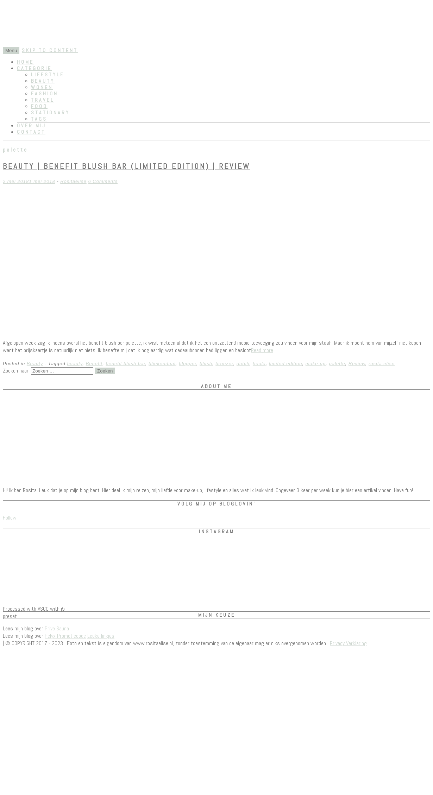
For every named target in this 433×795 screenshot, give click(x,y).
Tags (39, 119)
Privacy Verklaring (348, 643)
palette (337, 363)
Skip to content (50, 50)
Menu (11, 50)
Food (39, 106)
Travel (42, 100)
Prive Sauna (57, 628)
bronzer (224, 363)
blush (206, 363)
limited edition (285, 363)
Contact (31, 132)
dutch (243, 363)
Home (25, 62)
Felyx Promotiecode (65, 636)
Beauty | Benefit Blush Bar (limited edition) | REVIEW (126, 166)
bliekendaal (162, 363)
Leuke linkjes (100, 636)
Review (357, 363)
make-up (316, 363)
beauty (74, 363)
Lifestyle (47, 74)
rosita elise (382, 363)
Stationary (50, 112)
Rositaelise (73, 181)
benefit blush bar (125, 363)
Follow (10, 517)
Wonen (42, 87)
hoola (259, 363)
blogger (187, 363)
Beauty (43, 81)
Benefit (94, 363)
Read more (262, 350)
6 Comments (103, 181)
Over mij (31, 125)
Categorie (34, 68)
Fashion (44, 93)
